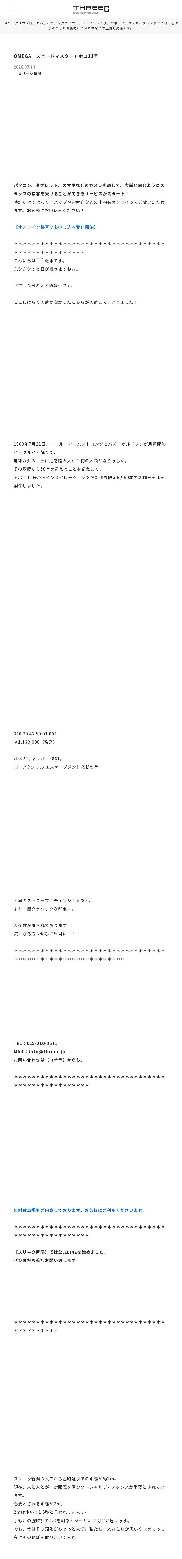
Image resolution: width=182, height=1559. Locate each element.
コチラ (56, 1060)
